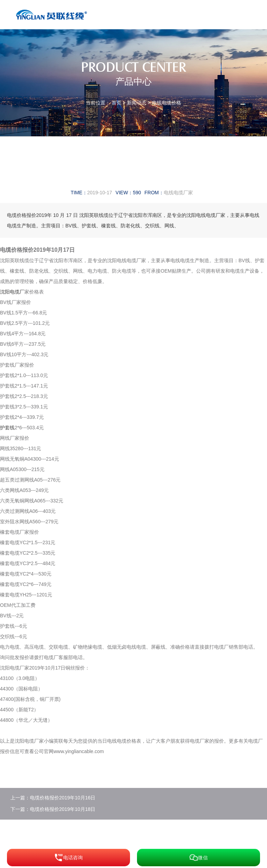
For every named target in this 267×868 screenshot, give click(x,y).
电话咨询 (68, 857)
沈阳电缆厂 (12, 292)
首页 (116, 102)
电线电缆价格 (166, 102)
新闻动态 (136, 102)
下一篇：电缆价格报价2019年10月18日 (52, 809)
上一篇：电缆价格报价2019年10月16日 (52, 797)
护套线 (7, 427)
